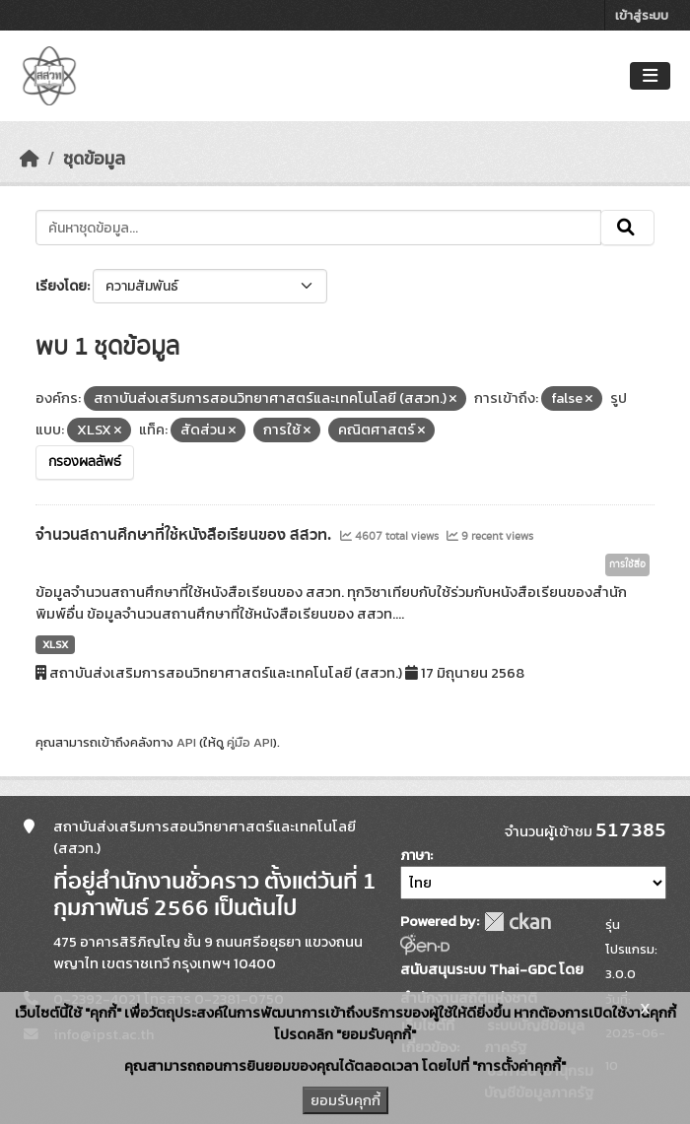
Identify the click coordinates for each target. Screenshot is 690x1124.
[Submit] (627, 227)
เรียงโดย (61, 286)
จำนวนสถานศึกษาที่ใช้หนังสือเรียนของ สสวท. (185, 535)
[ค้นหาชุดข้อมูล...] (318, 227)
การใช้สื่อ (627, 564)
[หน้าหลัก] (29, 158)
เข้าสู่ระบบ (641, 15)
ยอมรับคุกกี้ (345, 1100)
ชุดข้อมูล (94, 158)
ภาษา (415, 855)
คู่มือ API (250, 742)
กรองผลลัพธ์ (84, 462)
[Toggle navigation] (650, 76)
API (186, 742)
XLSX (55, 644)
